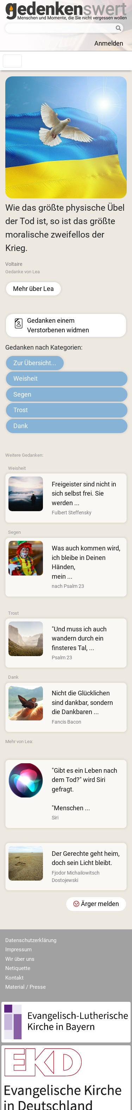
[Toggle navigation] (12, 61)
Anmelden (108, 43)
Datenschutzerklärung (30, 940)
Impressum (18, 949)
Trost (20, 410)
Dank (20, 426)
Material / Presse (25, 987)
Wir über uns (19, 959)
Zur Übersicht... (34, 363)
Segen (22, 394)
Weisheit (25, 378)
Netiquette (17, 968)
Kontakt (14, 978)
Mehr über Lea (33, 288)
